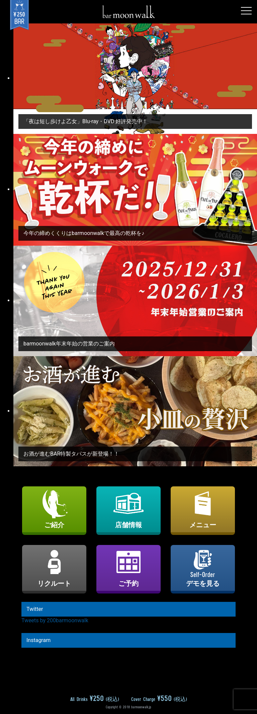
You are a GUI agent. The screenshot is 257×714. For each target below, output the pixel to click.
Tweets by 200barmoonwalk (54, 620)
